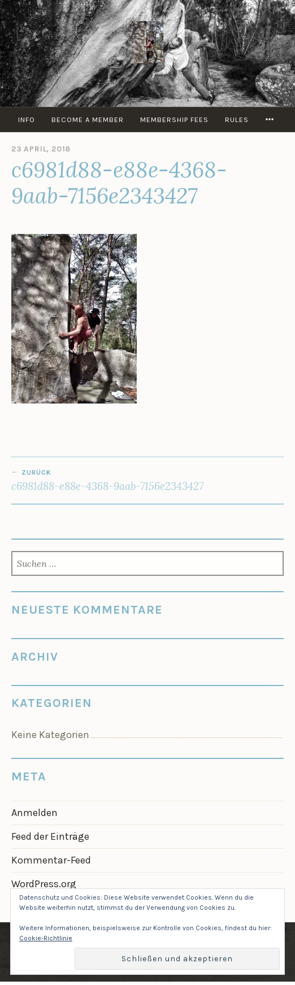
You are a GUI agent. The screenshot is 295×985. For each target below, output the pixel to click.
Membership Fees (174, 119)
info (26, 119)
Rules (237, 119)
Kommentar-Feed (51, 860)
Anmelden (34, 812)
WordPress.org (43, 884)
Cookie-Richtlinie (45, 938)
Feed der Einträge (50, 836)
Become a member (87, 119)
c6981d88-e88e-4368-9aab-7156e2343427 (147, 480)
